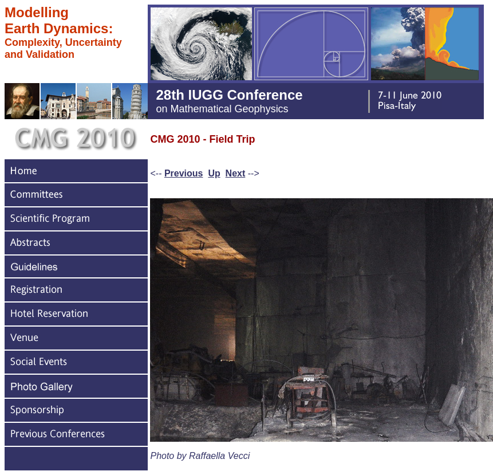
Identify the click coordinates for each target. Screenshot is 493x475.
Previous (183, 173)
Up (214, 173)
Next (236, 173)
